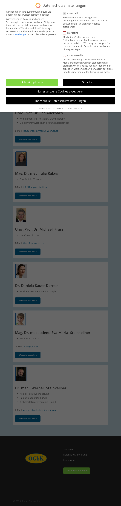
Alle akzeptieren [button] (32, 80)
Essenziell (71, 10)
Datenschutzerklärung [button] (62, 106)
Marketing (72, 30)
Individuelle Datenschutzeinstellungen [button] (60, 98)
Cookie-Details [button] (45, 106)
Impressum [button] (77, 106)
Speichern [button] (88, 80)
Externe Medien (75, 53)
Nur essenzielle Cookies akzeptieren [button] (60, 89)
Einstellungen (20, 32)
